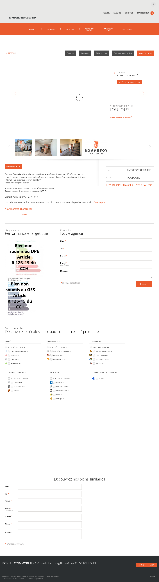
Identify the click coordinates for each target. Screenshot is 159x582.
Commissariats (62, 391)
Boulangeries (59, 359)
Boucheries (58, 355)
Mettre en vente (108, 29)
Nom (63, 241)
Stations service (63, 387)
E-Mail (63, 256)
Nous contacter (145, 53)
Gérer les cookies (52, 576)
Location (51, 29)
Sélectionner (101, 53)
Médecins (15, 355)
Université (100, 363)
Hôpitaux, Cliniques (19, 351)
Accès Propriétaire (36, 579)
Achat (31, 29)
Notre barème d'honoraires (19, 209)
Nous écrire (146, 565)
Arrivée (8, 516)
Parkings (60, 382)
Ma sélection (145, 13)
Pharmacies (16, 363)
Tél (62, 248)
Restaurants (19, 387)
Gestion (70, 29)
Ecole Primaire (102, 355)
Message (64, 271)
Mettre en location (89, 29)
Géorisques (99, 202)
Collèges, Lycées (102, 359)
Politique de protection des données (30, 576)
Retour (12, 53)
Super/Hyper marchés (62, 351)
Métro (101, 379)
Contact (129, 13)
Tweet (25, 214)
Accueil (106, 13)
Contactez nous (131, 82)
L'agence (117, 13)
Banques (60, 399)
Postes (59, 395)
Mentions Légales (9, 576)
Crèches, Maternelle (104, 351)
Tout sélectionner (16, 347)
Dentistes (15, 359)
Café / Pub (18, 382)
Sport (16, 391)
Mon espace (127, 29)
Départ (8, 524)
